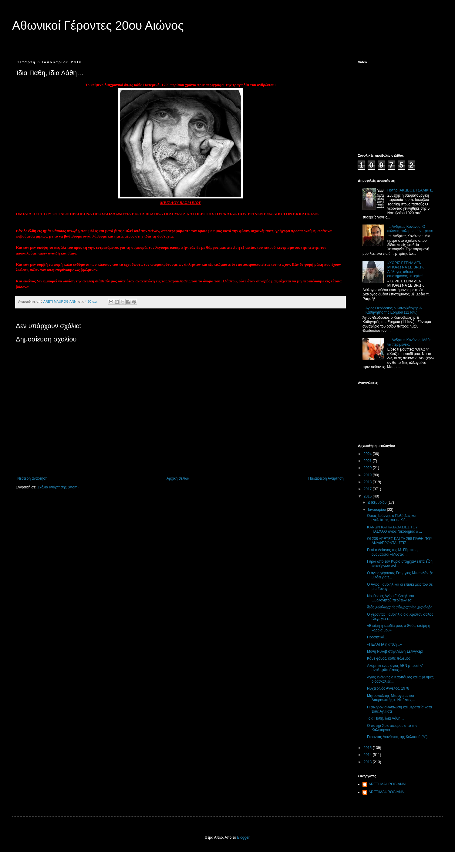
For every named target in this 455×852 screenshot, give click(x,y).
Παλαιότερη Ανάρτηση (326, 478)
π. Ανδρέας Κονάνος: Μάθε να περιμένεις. (409, 342)
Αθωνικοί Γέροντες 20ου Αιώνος (98, 25)
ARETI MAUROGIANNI (387, 784)
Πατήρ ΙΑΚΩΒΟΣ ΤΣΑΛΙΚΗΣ (410, 190)
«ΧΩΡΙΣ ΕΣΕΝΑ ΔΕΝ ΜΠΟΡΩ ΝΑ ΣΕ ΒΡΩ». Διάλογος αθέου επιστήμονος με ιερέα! (405, 269)
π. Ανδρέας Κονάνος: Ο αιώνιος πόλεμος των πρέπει (410, 229)
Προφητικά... (377, 637)
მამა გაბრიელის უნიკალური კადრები (399, 607)
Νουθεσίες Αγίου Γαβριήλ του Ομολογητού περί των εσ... (391, 598)
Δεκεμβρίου (378, 502)
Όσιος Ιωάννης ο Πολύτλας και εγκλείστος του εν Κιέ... (391, 518)
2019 (368, 475)
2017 (368, 489)
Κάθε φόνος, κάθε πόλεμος (388, 658)
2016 (368, 496)
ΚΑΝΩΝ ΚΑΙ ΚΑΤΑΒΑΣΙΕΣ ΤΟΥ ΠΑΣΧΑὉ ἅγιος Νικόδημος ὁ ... (394, 529)
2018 (368, 482)
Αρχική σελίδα (178, 478)
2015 (368, 748)
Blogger (243, 837)
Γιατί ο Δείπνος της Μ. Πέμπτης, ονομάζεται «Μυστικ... (392, 552)
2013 (368, 762)
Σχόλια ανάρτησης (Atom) (58, 487)
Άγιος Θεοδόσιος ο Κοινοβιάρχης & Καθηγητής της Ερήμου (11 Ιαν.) (394, 310)
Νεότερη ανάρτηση (32, 478)
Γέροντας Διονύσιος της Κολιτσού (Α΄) (397, 737)
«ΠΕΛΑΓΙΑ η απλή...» (384, 644)
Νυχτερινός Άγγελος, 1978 (388, 688)
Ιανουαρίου (377, 510)
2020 (368, 468)
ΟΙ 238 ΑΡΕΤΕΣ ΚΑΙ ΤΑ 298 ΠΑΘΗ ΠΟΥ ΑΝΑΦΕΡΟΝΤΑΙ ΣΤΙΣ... (399, 541)
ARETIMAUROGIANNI (387, 792)
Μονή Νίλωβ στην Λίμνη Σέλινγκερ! (395, 651)
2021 (368, 461)
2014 (368, 755)
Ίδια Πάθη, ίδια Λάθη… (385, 718)
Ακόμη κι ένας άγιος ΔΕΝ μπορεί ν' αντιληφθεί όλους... (395, 668)
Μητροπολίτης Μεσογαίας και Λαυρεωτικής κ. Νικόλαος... (391, 698)
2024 (368, 454)
